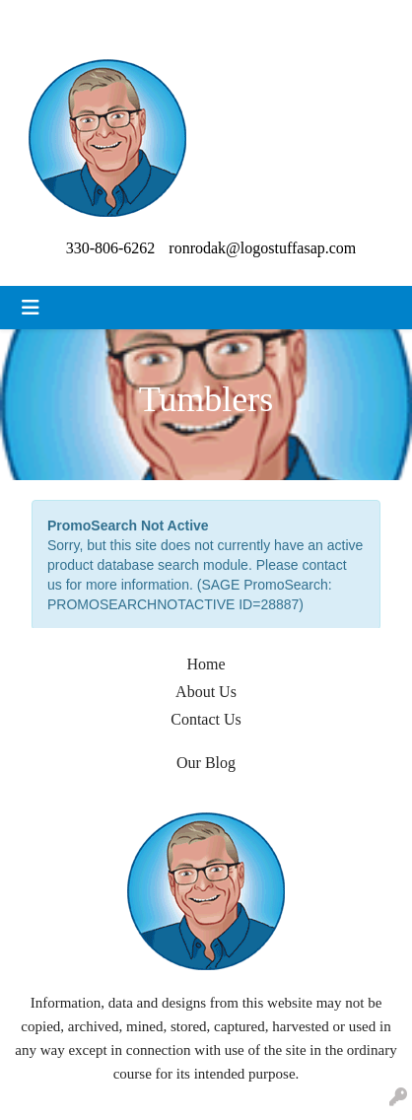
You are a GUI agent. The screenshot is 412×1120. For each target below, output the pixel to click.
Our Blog (206, 762)
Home (205, 664)
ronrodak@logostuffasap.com (262, 248)
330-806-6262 (111, 248)
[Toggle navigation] (30, 307)
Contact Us (206, 719)
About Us (206, 691)
